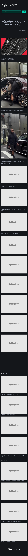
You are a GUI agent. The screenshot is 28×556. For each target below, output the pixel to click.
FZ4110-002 (25, 35)
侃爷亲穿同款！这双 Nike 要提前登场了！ (9, 414)
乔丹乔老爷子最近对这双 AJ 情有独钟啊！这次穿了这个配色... (13, 480)
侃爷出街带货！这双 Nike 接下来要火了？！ (9, 394)
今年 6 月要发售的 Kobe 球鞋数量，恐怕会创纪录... (11, 521)
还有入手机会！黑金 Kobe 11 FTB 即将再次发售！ (10, 500)
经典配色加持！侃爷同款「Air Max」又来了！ (10, 434)
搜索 (24, 11)
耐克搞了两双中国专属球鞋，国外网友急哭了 (9, 541)
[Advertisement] (14, 360)
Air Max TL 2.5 (24, 34)
